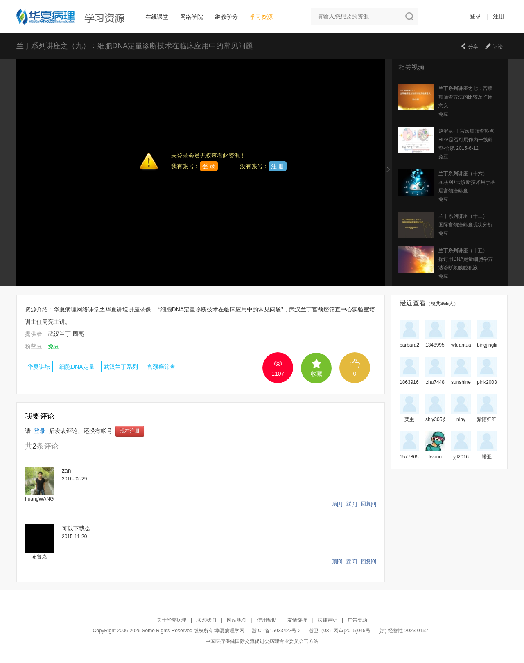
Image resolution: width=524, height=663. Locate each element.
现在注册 (130, 431)
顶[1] (337, 504)
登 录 (208, 166)
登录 (475, 16)
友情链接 (297, 620)
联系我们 (206, 620)
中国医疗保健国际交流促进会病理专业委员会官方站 (262, 641)
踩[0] (351, 504)
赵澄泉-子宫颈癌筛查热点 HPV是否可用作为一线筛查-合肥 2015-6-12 (466, 139)
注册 (498, 16)
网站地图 (236, 620)
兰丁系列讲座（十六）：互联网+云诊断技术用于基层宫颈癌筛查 (466, 182)
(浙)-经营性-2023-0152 (403, 631)
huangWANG (39, 499)
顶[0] (337, 561)
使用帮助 (267, 620)
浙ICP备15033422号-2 (276, 631)
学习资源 (261, 17)
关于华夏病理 (171, 620)
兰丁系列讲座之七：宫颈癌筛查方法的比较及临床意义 (465, 97)
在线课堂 (156, 17)
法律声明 (327, 620)
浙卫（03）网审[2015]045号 (340, 631)
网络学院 (191, 17)
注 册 (277, 166)
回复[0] (368, 504)
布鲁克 (39, 556)
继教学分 (226, 17)
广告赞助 (357, 620)
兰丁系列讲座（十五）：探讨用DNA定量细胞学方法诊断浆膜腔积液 (465, 259)
